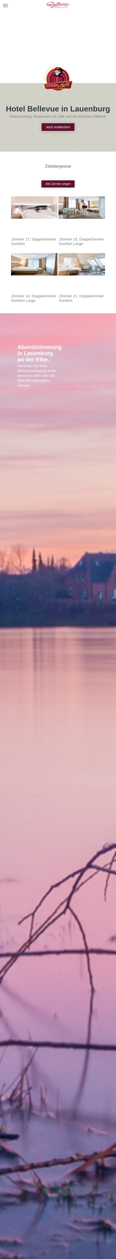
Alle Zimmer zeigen (58, 184)
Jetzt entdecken (58, 127)
